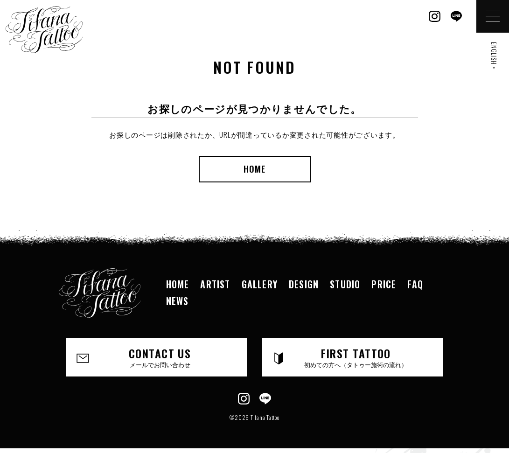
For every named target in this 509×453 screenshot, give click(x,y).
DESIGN (304, 284)
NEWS (177, 301)
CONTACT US (160, 357)
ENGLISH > (494, 56)
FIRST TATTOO (356, 357)
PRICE (383, 284)
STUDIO (345, 284)
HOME (254, 169)
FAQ (415, 284)
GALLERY (260, 284)
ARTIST (215, 284)
